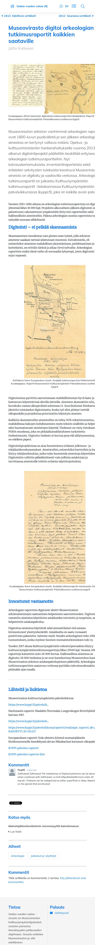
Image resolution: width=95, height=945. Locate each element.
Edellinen (20, 15)
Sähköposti (59, 912)
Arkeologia (17, 855)
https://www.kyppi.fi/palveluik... (28, 704)
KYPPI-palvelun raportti (23, 748)
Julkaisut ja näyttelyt (43, 855)
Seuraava (75, 15)
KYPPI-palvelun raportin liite (26, 754)
